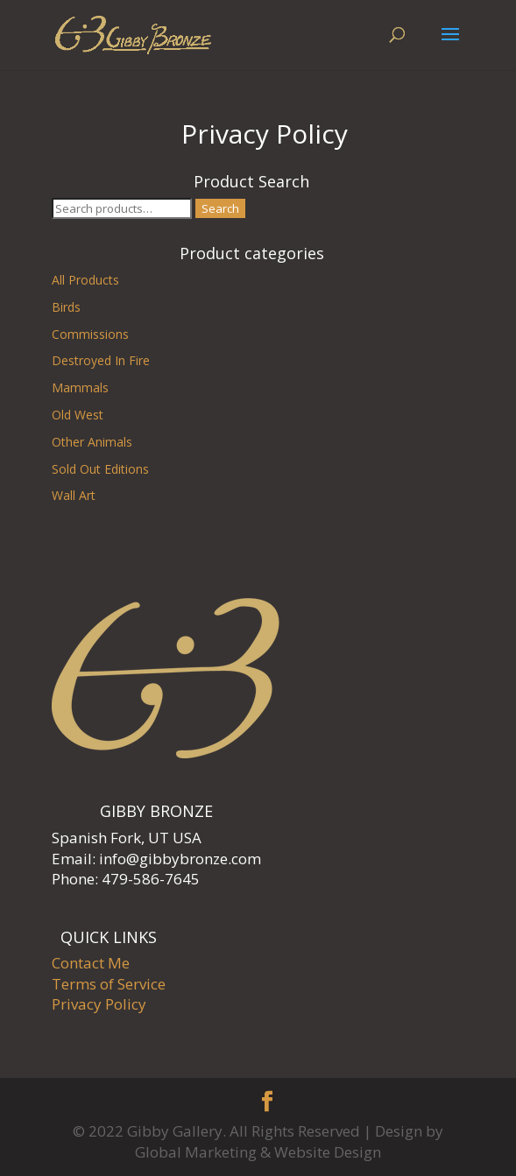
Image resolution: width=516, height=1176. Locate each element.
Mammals (80, 387)
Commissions (90, 334)
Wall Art (73, 495)
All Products (85, 279)
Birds (66, 307)
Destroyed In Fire (101, 360)
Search (220, 208)
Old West (77, 414)
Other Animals (92, 441)
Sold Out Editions (100, 469)
